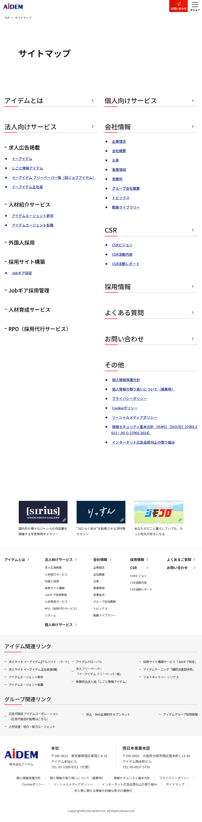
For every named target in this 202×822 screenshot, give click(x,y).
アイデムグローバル (89, 661)
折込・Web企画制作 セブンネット (108, 714)
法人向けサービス (30, 126)
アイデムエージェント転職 (33, 225)
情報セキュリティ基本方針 (132, 777)
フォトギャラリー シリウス (161, 677)
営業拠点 (99, 595)
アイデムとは (23, 100)
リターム (50, 615)
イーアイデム (22, 158)
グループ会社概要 (126, 188)
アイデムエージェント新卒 (33, 215)
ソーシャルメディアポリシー (134, 417)
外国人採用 (22, 242)
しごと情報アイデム (27, 168)
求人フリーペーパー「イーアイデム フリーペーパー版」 (99, 671)
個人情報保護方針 (126, 379)
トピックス (120, 197)
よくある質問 (124, 312)
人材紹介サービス (29, 204)
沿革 (115, 160)
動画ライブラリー (126, 207)
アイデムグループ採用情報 (180, 714)
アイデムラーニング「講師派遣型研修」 (169, 669)
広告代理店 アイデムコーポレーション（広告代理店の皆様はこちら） (33, 716)
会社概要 (119, 150)
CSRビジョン (122, 244)
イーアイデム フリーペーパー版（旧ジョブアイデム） (54, 177)
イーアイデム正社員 (27, 186)
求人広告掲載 (24, 147)
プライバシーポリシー (129, 398)
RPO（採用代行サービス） (40, 328)
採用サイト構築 (27, 261)
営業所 (117, 179)
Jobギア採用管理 (29, 290)
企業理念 (119, 141)
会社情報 (118, 126)
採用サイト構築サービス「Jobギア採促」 (170, 661)
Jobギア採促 (22, 272)
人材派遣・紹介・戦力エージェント (32, 726)
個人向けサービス (131, 100)
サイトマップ (175, 784)
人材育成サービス (29, 309)
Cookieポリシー (125, 407)
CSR (111, 230)
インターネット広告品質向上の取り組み (143, 442)
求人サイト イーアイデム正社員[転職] (33, 669)
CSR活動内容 (122, 254)
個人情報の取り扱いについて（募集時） (143, 389)
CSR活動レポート (126, 263)
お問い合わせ (178, 8)
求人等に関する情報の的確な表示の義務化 (103, 790)
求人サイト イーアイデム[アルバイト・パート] (39, 661)
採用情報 (118, 286)
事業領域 (119, 169)
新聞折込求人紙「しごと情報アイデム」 (102, 681)
